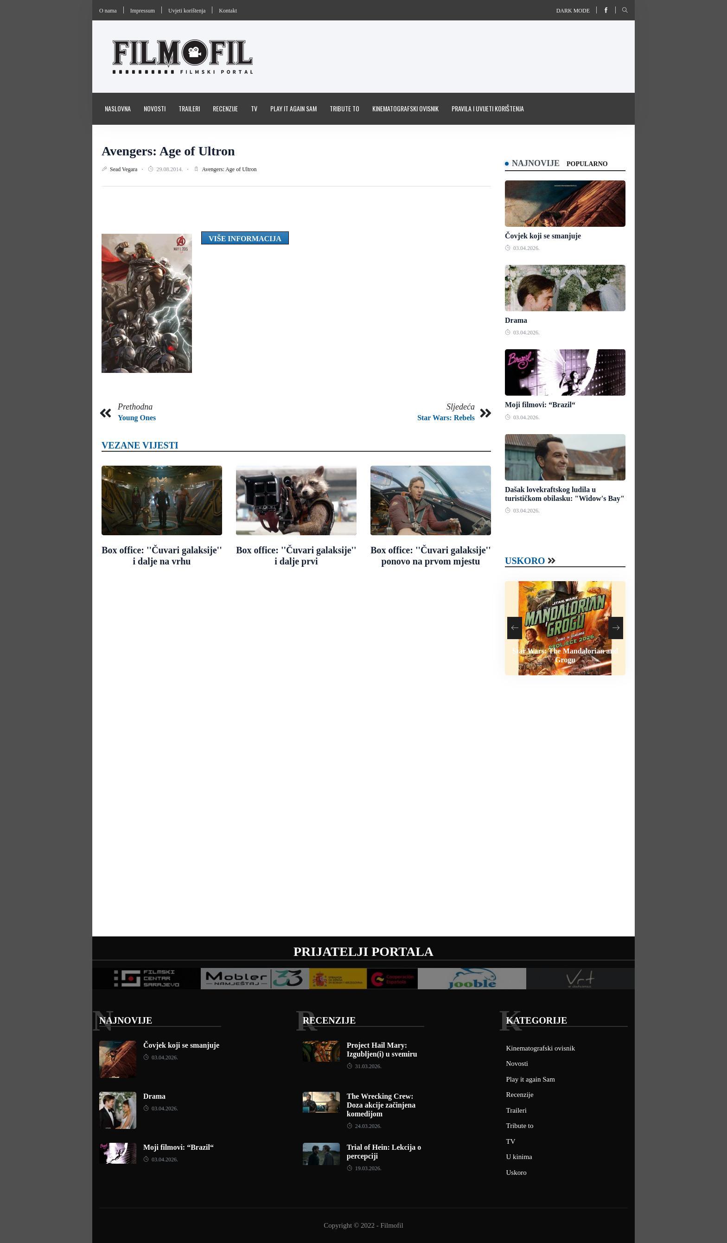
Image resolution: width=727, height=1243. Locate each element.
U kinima (519, 1156)
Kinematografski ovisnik (405, 108)
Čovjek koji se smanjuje (543, 236)
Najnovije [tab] (536, 163)
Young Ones (137, 418)
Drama (516, 320)
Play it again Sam (293, 108)
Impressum (142, 10)
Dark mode (573, 10)
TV (254, 108)
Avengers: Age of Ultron (168, 151)
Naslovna (118, 108)
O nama (108, 10)
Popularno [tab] (587, 163)
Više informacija (245, 239)
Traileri (189, 108)
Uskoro (525, 561)
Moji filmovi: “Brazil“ (540, 405)
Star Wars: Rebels (446, 418)
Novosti (155, 108)
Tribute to (344, 108)
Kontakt (228, 10)
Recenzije (225, 108)
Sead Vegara (124, 169)
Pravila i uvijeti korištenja (488, 108)
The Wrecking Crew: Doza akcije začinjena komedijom (381, 1105)
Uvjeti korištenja (186, 10)
